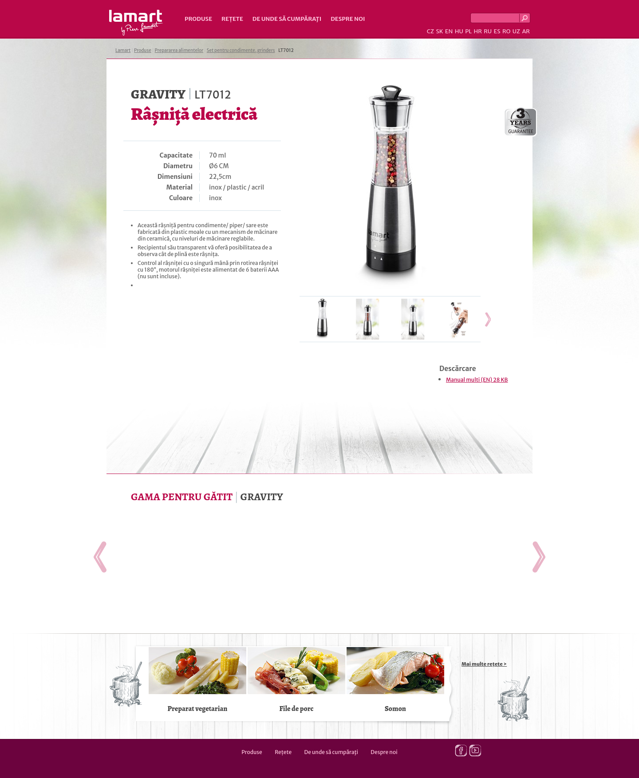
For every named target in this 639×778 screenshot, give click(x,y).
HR (477, 31)
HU (459, 31)
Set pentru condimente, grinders (241, 50)
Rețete (232, 19)
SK (439, 31)
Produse (198, 19)
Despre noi (348, 19)
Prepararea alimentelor (179, 50)
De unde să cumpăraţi (286, 19)
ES (497, 31)
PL (468, 31)
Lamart (136, 22)
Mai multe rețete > (484, 664)
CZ (430, 31)
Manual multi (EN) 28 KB (477, 379)
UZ (516, 31)
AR (526, 31)
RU (488, 31)
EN (449, 31)
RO (506, 31)
